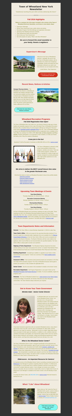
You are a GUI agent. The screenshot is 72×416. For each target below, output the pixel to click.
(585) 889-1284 (34, 374)
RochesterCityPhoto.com (50, 397)
